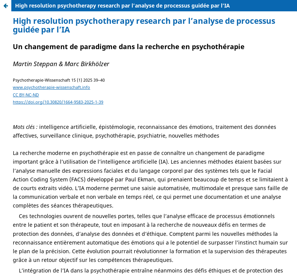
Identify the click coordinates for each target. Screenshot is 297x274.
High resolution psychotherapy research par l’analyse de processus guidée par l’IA (122, 5)
